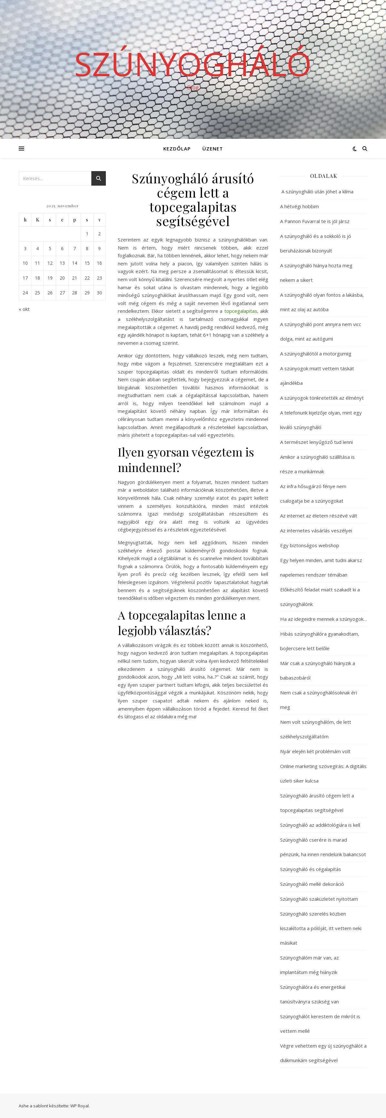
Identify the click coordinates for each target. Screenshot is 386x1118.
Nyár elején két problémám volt (315, 751)
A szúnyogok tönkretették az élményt (322, 398)
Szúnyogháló (193, 63)
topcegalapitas (240, 311)
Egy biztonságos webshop (309, 545)
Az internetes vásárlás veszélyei (316, 530)
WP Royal (79, 1106)
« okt (24, 309)
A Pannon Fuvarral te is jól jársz (315, 221)
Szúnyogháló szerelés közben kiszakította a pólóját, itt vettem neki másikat (320, 928)
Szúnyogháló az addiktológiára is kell (320, 825)
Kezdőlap (177, 148)
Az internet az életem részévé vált (318, 515)
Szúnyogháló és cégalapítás (310, 869)
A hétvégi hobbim (299, 206)
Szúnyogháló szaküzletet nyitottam (319, 899)
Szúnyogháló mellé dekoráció (312, 884)
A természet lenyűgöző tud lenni (316, 442)
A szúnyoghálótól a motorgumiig (315, 353)
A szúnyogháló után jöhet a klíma (316, 191)
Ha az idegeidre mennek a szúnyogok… (323, 619)
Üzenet (212, 148)
